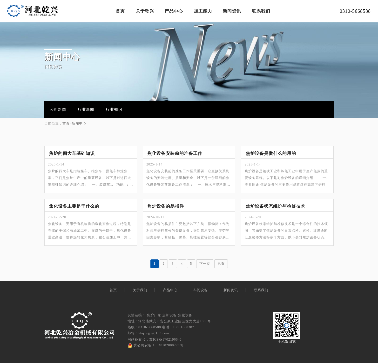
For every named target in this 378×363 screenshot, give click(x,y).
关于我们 (140, 290)
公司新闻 (58, 109)
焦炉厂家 (154, 315)
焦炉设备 (169, 315)
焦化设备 (185, 315)
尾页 (221, 263)
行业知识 (114, 109)
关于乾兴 (145, 11)
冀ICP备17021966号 (165, 339)
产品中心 (174, 11)
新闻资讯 (232, 11)
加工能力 (203, 11)
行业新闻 (86, 109)
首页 (120, 11)
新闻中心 (79, 123)
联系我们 (261, 11)
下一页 (204, 263)
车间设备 (200, 290)
